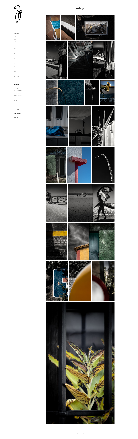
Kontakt (16, 117)
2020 (15, 49)
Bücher (15, 100)
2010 (15, 73)
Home (15, 29)
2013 (15, 66)
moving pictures (18, 98)
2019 (15, 51)
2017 (15, 56)
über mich (17, 113)
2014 (15, 63)
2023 (15, 41)
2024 (15, 39)
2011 (15, 71)
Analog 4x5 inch (18, 93)
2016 (15, 59)
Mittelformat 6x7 (18, 90)
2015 (15, 61)
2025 (15, 36)
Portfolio (16, 33)
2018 (15, 54)
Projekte (16, 84)
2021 (15, 46)
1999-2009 (16, 76)
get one (16, 109)
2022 (15, 44)
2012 (15, 68)
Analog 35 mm (17, 95)
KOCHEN (16, 88)
